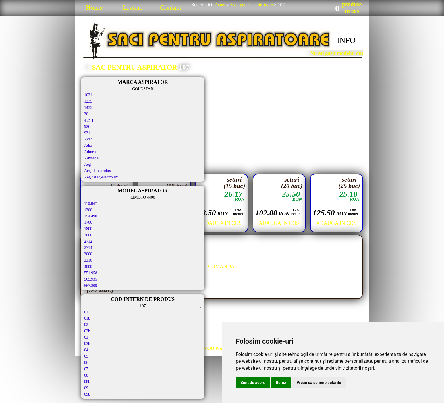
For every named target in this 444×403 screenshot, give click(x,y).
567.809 (90, 286)
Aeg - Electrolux (97, 171)
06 (86, 362)
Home (94, 7)
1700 (88, 222)
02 (86, 325)
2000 (88, 235)
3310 (88, 260)
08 (86, 375)
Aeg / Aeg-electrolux (101, 177)
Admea (90, 152)
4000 (88, 267)
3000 (88, 254)
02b (87, 331)
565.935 (90, 279)
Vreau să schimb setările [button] (319, 382)
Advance (91, 158)
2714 (88, 248)
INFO (346, 40)
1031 (88, 95)
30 (86, 114)
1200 (88, 210)
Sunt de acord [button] (252, 382)
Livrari (132, 7)
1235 (88, 101)
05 (86, 356)
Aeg (87, 164)
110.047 (90, 203)
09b (87, 394)
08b (87, 381)
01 (86, 312)
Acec (88, 139)
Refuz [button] (281, 382)
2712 (88, 241)
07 (86, 369)
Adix (88, 145)
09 (86, 388)
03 (86, 337)
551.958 (90, 273)
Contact (171, 7)
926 (87, 126)
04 (86, 350)
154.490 (90, 216)
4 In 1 (89, 120)
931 (87, 133)
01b (87, 318)
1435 (88, 107)
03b (87, 344)
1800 (88, 229)
